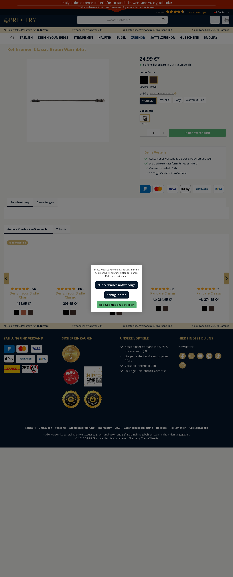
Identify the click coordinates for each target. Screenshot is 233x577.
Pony (177, 100)
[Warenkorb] (225, 20)
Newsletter (185, 345)
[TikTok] (218, 354)
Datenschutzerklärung (138, 426)
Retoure (161, 426)
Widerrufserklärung (82, 426)
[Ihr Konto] (215, 20)
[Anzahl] (153, 133)
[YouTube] (200, 354)
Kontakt (30, 426)
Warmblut (148, 101)
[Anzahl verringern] (143, 133)
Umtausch (45, 426)
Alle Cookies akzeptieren (116, 305)
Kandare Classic (209, 292)
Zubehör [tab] (61, 227)
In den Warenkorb (197, 134)
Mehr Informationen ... (116, 276)
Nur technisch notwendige (116, 285)
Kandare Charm (162, 292)
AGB (118, 426)
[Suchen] (163, 20)
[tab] (20, 203)
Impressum (105, 426)
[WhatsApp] (182, 364)
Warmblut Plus (195, 100)
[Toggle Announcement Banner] (116, 10)
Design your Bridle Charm (24, 294)
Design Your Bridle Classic (70, 294)
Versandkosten (107, 433)
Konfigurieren (116, 295)
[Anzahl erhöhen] (163, 133)
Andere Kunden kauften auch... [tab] (28, 227)
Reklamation (178, 426)
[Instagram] (191, 354)
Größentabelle (198, 426)
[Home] (15, 37)
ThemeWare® (149, 436)
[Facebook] (182, 354)
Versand (60, 426)
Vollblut (164, 100)
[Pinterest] (209, 354)
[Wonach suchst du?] (118, 20)
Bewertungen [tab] (45, 203)
